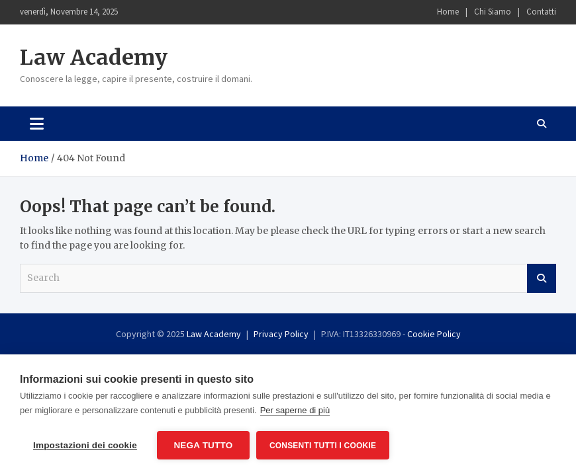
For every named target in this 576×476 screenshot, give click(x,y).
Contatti (541, 11)
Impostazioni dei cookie (85, 445)
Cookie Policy (434, 334)
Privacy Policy (281, 334)
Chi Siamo (492, 11)
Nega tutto (202, 445)
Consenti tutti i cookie (322, 445)
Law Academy (94, 57)
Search (541, 278)
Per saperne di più (295, 410)
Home (448, 11)
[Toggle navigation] (37, 123)
